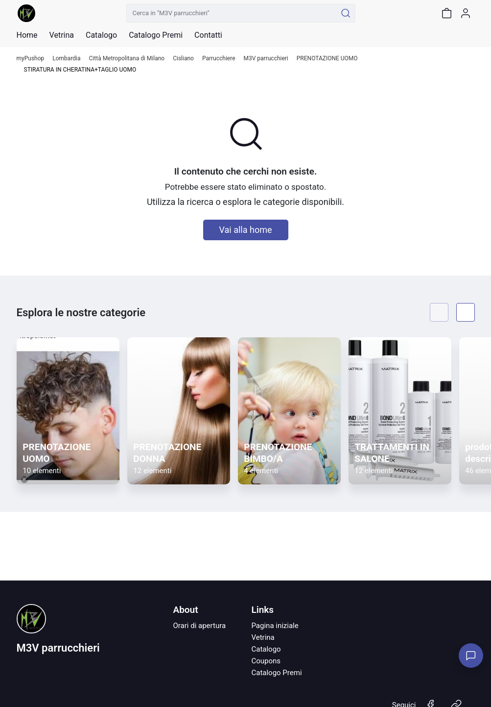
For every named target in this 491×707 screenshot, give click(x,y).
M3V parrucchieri (266, 58)
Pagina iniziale (274, 625)
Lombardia (66, 58)
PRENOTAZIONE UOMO (327, 58)
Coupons (266, 660)
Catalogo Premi (276, 672)
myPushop (31, 58)
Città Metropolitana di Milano (127, 58)
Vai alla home (245, 230)
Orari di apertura (199, 625)
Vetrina (262, 637)
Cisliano (183, 58)
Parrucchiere (218, 58)
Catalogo (101, 35)
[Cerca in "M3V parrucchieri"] (231, 13)
